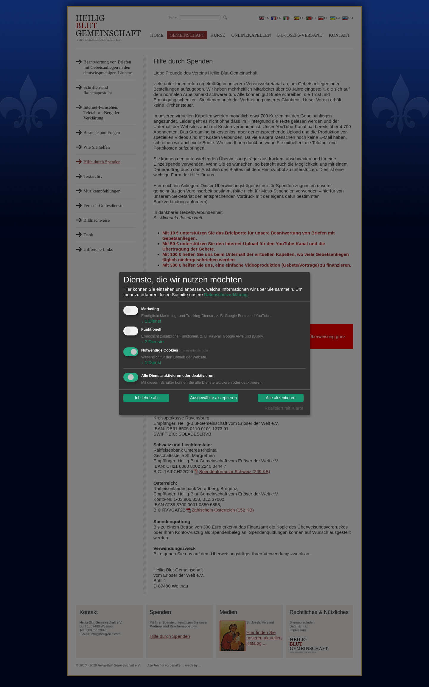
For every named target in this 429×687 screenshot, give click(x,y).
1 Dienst (151, 321)
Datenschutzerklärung (226, 294)
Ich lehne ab (146, 398)
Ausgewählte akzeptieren (213, 398)
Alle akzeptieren (281, 398)
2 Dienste (152, 341)
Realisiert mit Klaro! (284, 408)
